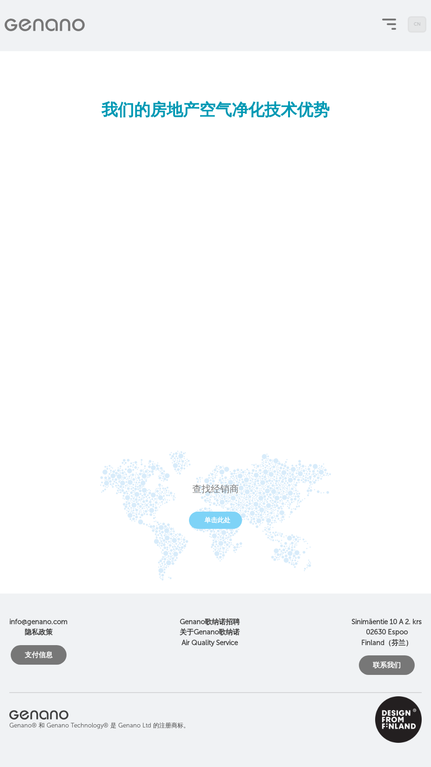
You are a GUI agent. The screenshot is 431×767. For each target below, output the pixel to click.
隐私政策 (39, 632)
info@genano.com (38, 622)
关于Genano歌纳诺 (210, 632)
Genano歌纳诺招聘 (210, 622)
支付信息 (39, 655)
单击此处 (217, 520)
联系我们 (387, 665)
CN (417, 27)
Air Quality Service (210, 643)
